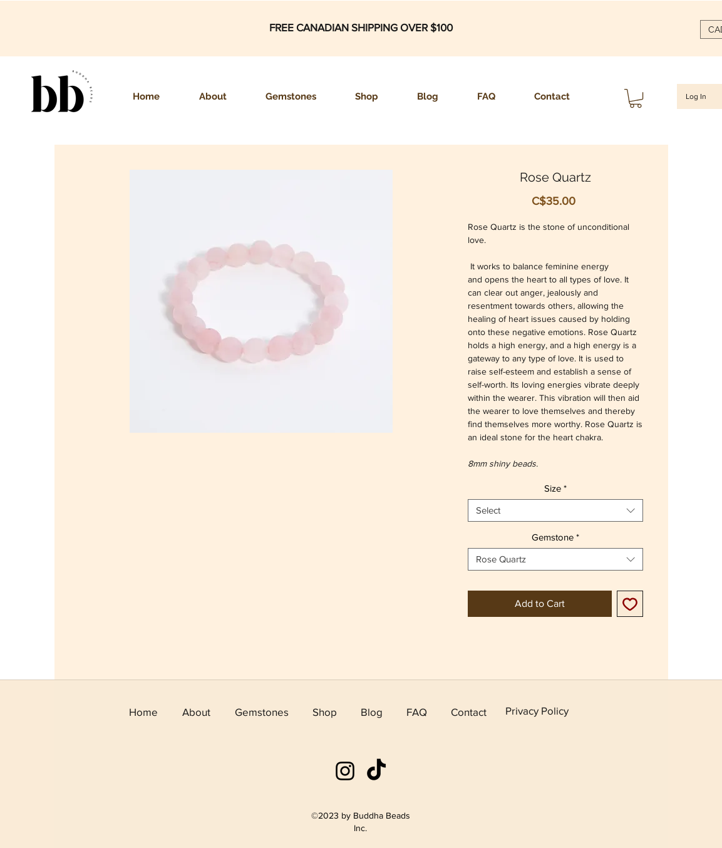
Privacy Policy (537, 710)
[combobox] (555, 510)
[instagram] (345, 770)
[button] (635, 98)
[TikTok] (376, 770)
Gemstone (555, 537)
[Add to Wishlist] (630, 604)
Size (555, 488)
